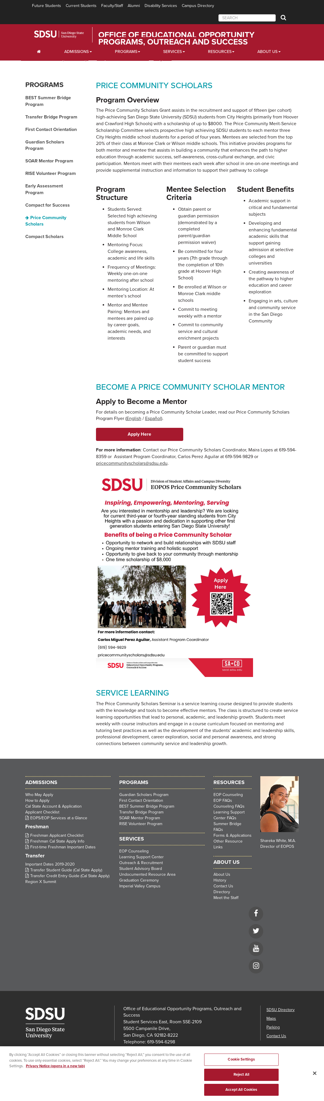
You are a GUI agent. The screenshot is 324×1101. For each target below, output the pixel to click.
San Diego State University (66, 34)
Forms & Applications (232, 835)
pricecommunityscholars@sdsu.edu (132, 463)
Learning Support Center (141, 856)
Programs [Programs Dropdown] (126, 51)
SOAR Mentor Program (49, 161)
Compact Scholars (44, 237)
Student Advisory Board (140, 868)
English (134, 418)
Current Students (81, 5)
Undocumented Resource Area (147, 874)
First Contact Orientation (51, 129)
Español (153, 418)
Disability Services (161, 5)
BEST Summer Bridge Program (48, 101)
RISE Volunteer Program (50, 173)
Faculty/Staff (112, 5)
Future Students (46, 5)
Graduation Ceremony (139, 880)
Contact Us (223, 886)
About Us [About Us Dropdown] (267, 51)
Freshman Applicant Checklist (56, 835)
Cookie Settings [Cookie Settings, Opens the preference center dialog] (241, 1068)
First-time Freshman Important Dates (63, 847)
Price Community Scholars (45, 221)
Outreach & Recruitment (141, 862)
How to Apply (37, 800)
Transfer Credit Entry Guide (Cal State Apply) (69, 875)
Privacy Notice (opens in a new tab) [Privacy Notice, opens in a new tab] (55, 1075)
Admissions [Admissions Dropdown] (76, 51)
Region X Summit (40, 881)
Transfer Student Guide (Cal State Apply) (66, 870)
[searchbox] (247, 18)
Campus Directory (198, 5)
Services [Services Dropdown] (172, 51)
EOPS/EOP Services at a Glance (58, 817)
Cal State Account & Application (53, 806)
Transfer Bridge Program (51, 117)
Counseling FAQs (229, 806)
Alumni (134, 5)
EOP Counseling (134, 851)
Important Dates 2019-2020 (50, 864)
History (219, 880)
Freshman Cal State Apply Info (57, 841)
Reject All (241, 1083)
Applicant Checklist (42, 812)
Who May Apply (39, 794)
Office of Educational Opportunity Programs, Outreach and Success (176, 38)
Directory (221, 891)
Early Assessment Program (44, 189)
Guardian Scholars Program (44, 145)
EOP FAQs (222, 800)
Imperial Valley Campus (140, 886)
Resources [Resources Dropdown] (220, 51)
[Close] (314, 1082)
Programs (44, 85)
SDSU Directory (280, 1009)
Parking (273, 1027)
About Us (221, 874)
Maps (271, 1018)
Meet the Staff (225, 897)
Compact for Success (47, 205)
